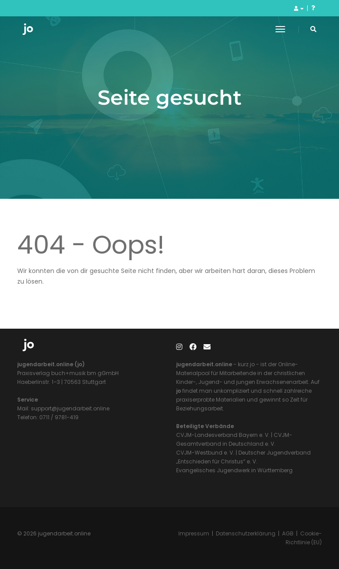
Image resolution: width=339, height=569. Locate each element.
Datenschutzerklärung (245, 533)
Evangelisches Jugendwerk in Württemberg (234, 470)
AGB (288, 533)
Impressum (193, 533)
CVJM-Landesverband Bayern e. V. (223, 435)
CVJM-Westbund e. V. (205, 452)
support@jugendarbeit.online (69, 408)
